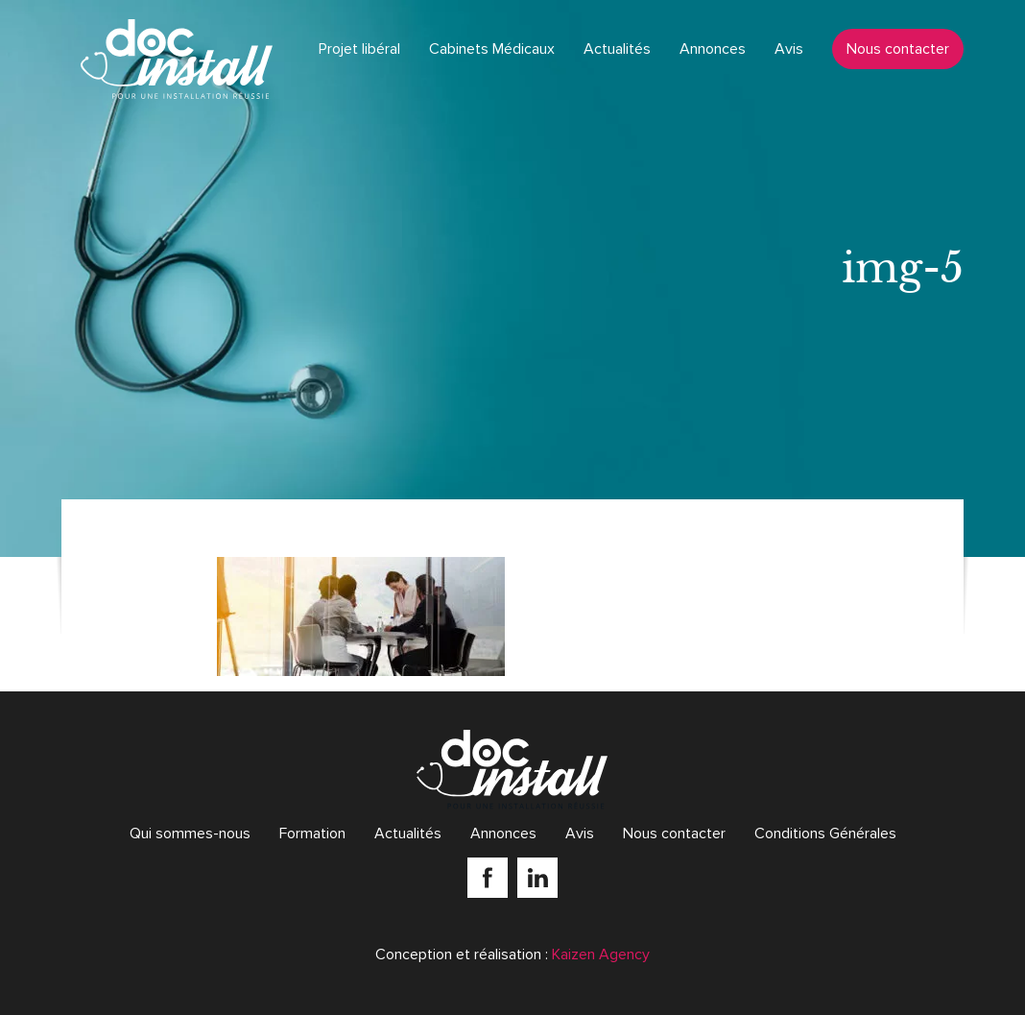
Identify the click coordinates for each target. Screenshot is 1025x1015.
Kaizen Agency (601, 954)
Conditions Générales (825, 833)
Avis (789, 49)
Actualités (617, 49)
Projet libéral (359, 49)
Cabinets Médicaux (492, 49)
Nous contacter (897, 49)
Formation (312, 833)
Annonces (712, 49)
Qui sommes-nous (190, 833)
